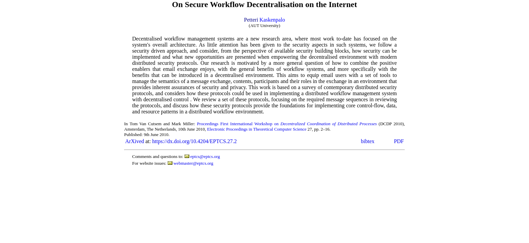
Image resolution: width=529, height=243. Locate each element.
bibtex (367, 141)
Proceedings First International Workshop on (287, 123)
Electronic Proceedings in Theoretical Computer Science (257, 129)
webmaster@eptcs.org (193, 163)
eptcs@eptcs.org (205, 156)
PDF (399, 141)
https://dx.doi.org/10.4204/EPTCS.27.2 (194, 141)
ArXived (134, 141)
